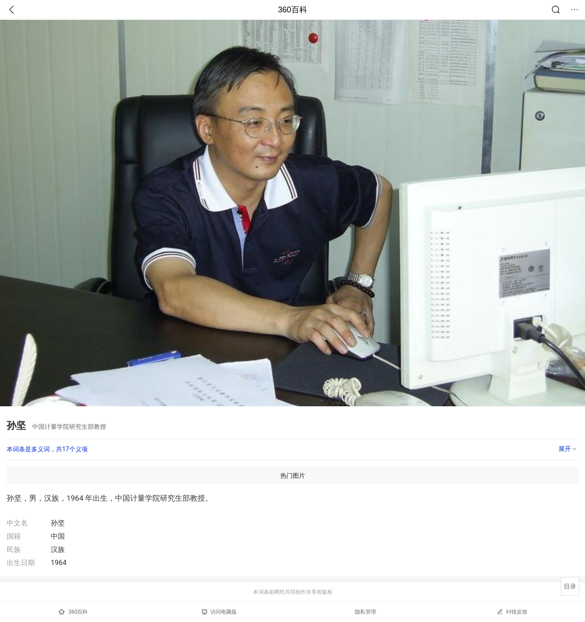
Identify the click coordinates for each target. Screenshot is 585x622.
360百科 (292, 9)
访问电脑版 (219, 612)
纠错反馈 (512, 611)
